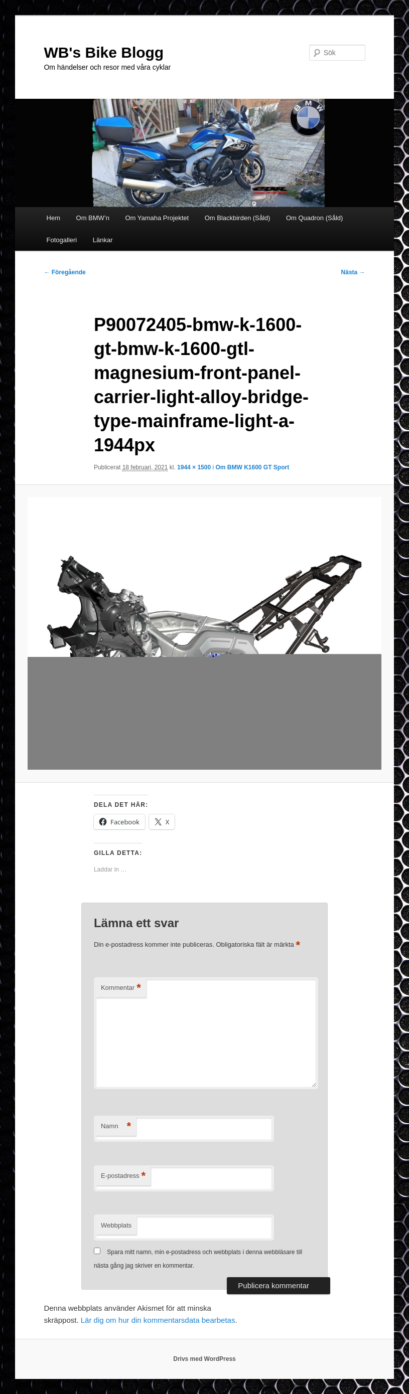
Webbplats (116, 1225)
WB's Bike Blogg (104, 52)
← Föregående (64, 272)
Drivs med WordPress (204, 1358)
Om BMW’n (92, 218)
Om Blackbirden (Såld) (237, 218)
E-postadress (123, 1176)
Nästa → (353, 272)
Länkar (103, 240)
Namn (116, 1126)
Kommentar (121, 988)
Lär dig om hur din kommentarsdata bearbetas (158, 1320)
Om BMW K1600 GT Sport (252, 467)
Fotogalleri (62, 240)
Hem (53, 218)
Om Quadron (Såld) (314, 218)
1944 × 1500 (194, 467)
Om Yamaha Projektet (157, 218)
